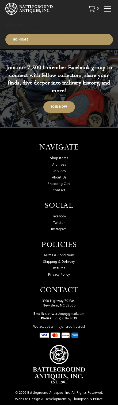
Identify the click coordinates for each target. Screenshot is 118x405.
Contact (59, 190)
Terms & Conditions (59, 255)
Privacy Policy (59, 274)
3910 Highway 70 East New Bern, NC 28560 (59, 303)
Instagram (59, 229)
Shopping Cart (59, 184)
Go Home (21, 39)
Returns (59, 268)
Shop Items (59, 158)
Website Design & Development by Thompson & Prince (59, 399)
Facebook (59, 216)
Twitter (59, 223)
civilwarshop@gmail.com (65, 314)
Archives (59, 164)
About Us (59, 177)
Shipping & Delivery (59, 262)
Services (59, 171)
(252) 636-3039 (65, 318)
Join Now (59, 106)
